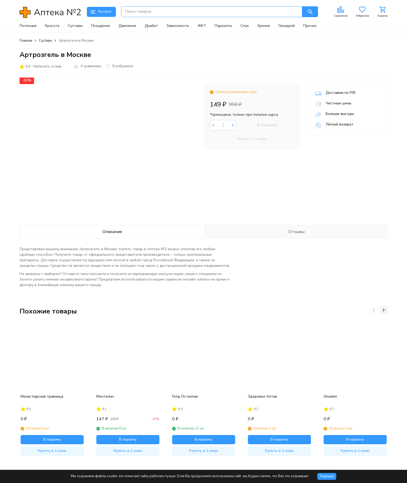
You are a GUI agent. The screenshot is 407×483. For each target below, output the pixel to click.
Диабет (151, 26)
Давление (127, 26)
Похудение (100, 26)
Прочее (309, 26)
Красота (52, 26)
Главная (26, 40)
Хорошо (327, 476)
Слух (244, 26)
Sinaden (330, 396)
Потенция (28, 26)
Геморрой (286, 26)
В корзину (267, 125)
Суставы (75, 26)
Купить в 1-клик (252, 138)
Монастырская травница (42, 396)
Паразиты (223, 26)
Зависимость (177, 26)
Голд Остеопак (185, 396)
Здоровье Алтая (262, 396)
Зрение (263, 26)
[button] (374, 310)
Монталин (105, 396)
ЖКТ (202, 26)
